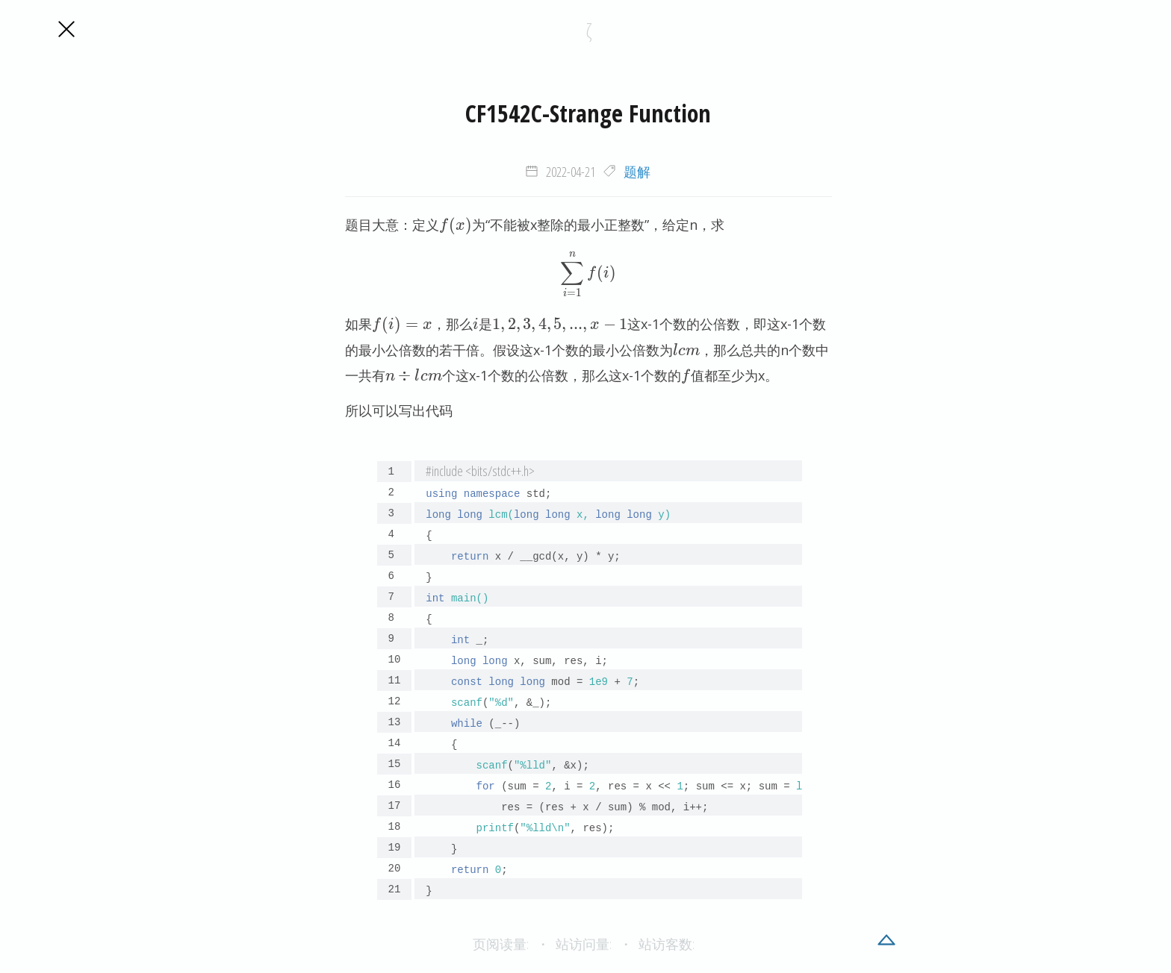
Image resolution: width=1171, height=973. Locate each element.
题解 (637, 172)
